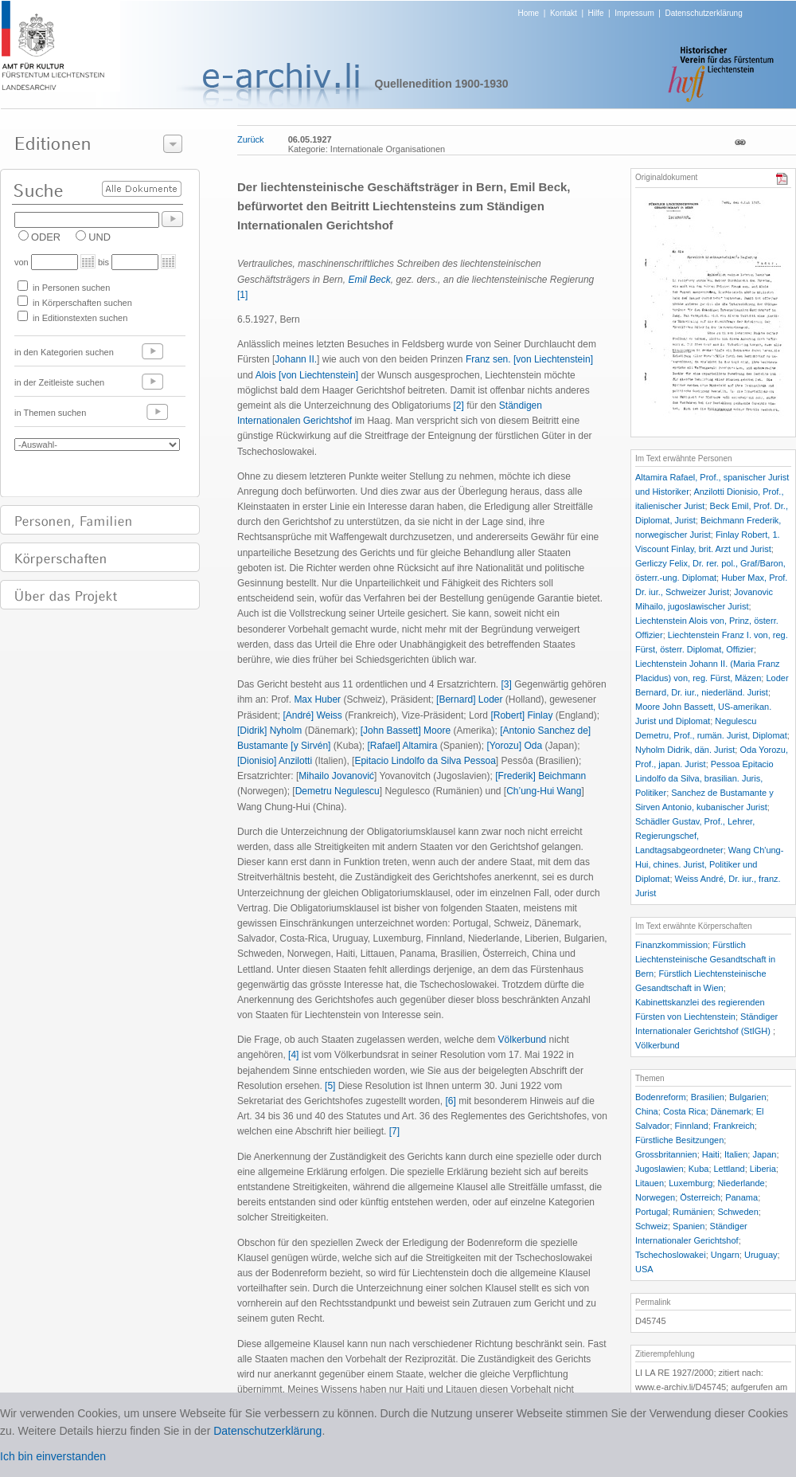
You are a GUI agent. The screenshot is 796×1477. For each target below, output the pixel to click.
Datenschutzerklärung (703, 13)
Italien (735, 1154)
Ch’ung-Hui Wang (543, 791)
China (646, 1111)
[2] (458, 405)
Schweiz (651, 1226)
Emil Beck (369, 279)
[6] (450, 1101)
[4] (293, 1054)
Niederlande (740, 1183)
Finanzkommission (671, 945)
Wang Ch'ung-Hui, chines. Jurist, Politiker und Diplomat (709, 864)
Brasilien (707, 1097)
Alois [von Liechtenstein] (307, 375)
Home (529, 13)
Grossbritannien (666, 1154)
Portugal (651, 1211)
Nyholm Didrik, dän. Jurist (685, 749)
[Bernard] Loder (469, 699)
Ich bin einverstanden (53, 1456)
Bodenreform (660, 1097)
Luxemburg (690, 1183)
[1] (242, 294)
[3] (506, 684)
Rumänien (692, 1211)
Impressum (634, 13)
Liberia (763, 1168)
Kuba (699, 1168)
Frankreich (734, 1125)
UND (99, 237)
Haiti (711, 1154)
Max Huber (317, 699)
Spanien (688, 1226)
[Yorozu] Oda (515, 745)
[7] (394, 1131)
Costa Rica (684, 1111)
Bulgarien (747, 1097)
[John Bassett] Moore (406, 730)
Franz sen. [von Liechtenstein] (529, 359)
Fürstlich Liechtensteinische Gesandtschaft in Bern (705, 959)
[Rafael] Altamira (402, 745)
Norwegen (655, 1197)
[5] (330, 1085)
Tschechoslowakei (670, 1255)
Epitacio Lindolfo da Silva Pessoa (424, 760)
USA (644, 1269)
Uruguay (761, 1255)
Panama (741, 1197)
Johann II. (296, 359)
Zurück (250, 139)
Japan (764, 1154)
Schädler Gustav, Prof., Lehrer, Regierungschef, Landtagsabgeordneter (695, 836)
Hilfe (596, 13)
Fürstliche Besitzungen (679, 1140)
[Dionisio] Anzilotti (274, 760)
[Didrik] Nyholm (269, 730)
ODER (45, 237)
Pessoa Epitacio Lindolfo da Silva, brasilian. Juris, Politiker (704, 778)
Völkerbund (522, 1039)
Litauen (649, 1183)
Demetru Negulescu (337, 791)
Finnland (691, 1125)
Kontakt (563, 13)
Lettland (729, 1168)
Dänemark (731, 1111)
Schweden (737, 1211)
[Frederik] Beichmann (540, 776)
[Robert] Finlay (521, 715)
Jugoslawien (659, 1168)
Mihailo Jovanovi (336, 776)
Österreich (700, 1197)
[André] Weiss (312, 715)
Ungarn (725, 1255)
